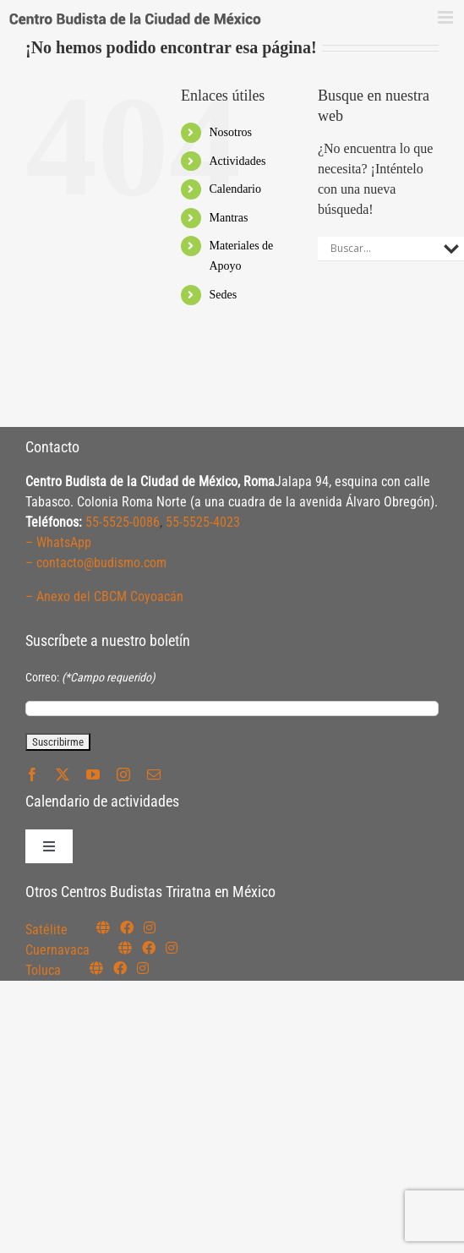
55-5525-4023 (203, 522)
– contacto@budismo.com (95, 563)
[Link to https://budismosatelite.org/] (103, 927)
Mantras (229, 217)
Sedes (223, 294)
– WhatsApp (58, 542)
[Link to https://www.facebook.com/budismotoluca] (120, 968)
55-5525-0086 (122, 522)
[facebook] (32, 774)
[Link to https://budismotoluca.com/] (96, 968)
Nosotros (231, 132)
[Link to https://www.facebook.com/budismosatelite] (127, 927)
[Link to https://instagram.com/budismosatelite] (150, 927)
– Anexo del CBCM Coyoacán (104, 596)
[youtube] (93, 774)
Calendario (235, 189)
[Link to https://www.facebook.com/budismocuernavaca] (149, 948)
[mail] (154, 774)
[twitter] (62, 774)
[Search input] (382, 248)
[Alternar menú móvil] (447, 17)
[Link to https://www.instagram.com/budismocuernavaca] (171, 948)
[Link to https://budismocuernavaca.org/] (125, 948)
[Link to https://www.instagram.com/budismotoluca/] (143, 968)
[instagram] (123, 774)
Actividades (238, 161)
